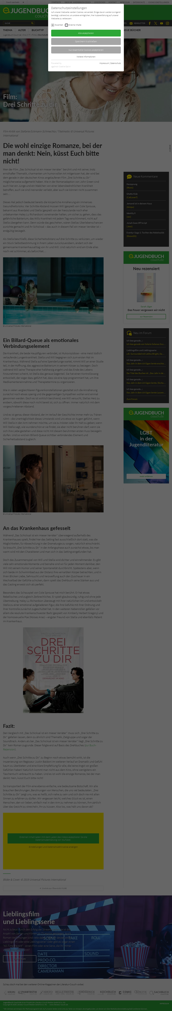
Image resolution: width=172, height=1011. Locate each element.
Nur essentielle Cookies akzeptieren (86, 49)
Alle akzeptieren (86, 33)
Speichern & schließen (86, 41)
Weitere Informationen (86, 56)
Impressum (104, 63)
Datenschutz (115, 63)
